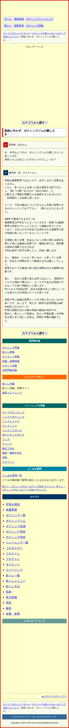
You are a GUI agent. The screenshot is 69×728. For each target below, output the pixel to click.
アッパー (7, 443)
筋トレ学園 (8, 383)
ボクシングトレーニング (39, 19)
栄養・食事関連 (11, 361)
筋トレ (8, 25)
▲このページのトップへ (54, 696)
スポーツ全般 (9, 365)
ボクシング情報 (34, 25)
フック (6, 439)
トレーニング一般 (17, 542)
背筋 (4, 457)
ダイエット (13, 564)
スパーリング (14, 569)
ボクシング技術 (16, 537)
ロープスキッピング (13, 412)
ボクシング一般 (16, 515)
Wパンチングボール (13, 434)
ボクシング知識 (16, 526)
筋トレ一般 (13, 575)
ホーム (25, 9)
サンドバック (9, 425)
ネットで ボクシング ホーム (16, 33)
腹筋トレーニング (12, 392)
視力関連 (11, 597)
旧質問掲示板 (9, 370)
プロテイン (13, 553)
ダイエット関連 (11, 356)
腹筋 (4, 452)
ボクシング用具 (16, 531)
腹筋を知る (16, 452)
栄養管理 (19, 25)
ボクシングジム (16, 520)
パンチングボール (12, 430)
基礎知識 (19, 19)
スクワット (8, 462)
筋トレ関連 (8, 352)
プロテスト (13, 559)
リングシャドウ (11, 421)
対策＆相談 (13, 504)
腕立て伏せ (8, 448)
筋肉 (8, 591)
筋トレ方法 (13, 586)
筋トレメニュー (16, 580)
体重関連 (11, 509)
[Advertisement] (34, 83)
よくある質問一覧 (12, 475)
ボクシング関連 (11, 347)
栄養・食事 (13, 613)
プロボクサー (14, 548)
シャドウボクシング (13, 416)
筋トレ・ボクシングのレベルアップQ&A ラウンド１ (29, 486)
